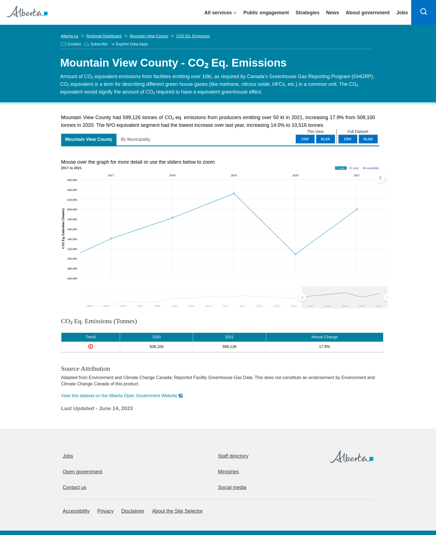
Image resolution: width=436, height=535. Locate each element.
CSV (347, 139)
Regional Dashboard (103, 36)
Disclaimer (132, 511)
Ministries (228, 471)
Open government (82, 471)
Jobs (68, 456)
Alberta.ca (69, 36)
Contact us (74, 487)
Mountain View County (149, 36)
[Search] (423, 12)
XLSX (368, 139)
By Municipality (135, 139)
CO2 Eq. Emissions (193, 36)
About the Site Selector (177, 511)
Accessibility (76, 511)
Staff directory (233, 456)
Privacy (105, 511)
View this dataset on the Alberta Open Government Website (119, 395)
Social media (232, 487)
